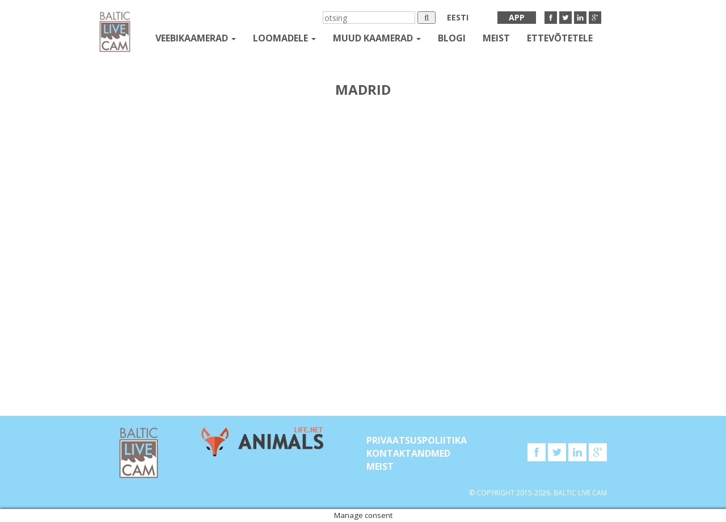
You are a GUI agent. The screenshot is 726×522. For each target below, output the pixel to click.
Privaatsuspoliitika (416, 440)
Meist (496, 38)
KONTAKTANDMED (408, 453)
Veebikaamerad (195, 38)
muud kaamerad (377, 38)
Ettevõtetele (560, 38)
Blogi (452, 38)
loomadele (284, 38)
